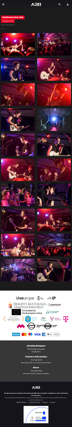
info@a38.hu (36, 352)
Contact (52, 402)
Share (3, 28)
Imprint (45, 402)
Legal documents (34, 402)
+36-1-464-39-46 (36, 371)
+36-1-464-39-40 (36, 360)
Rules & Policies (21, 402)
